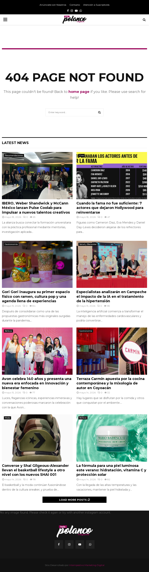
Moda (7, 418)
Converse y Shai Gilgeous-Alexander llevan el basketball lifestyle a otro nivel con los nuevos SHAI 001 (35, 470)
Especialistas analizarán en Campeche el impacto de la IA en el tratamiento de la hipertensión (111, 296)
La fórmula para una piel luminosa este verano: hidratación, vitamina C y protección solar (111, 470)
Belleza (8, 331)
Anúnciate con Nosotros (53, 4)
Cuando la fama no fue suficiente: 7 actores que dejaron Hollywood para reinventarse (109, 208)
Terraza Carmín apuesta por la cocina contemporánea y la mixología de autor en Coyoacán (110, 383)
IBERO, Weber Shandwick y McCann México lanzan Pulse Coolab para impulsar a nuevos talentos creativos (36, 208)
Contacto (74, 4)
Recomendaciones (14, 155)
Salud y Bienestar (88, 244)
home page (78, 92)
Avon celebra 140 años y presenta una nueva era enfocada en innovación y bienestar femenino (36, 383)
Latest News (15, 143)
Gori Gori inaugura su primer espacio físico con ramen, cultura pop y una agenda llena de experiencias (36, 296)
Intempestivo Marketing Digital (86, 565)
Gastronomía (11, 244)
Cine (81, 155)
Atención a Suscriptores (96, 4)
